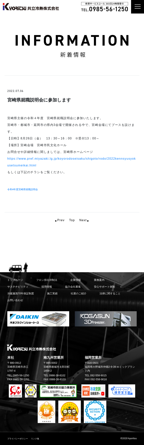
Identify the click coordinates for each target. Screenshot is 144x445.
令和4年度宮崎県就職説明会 (22, 189)
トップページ (15, 279)
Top (72, 220)
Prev (60, 220)
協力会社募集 (73, 286)
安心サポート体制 (104, 286)
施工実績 (52, 293)
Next (83, 220)
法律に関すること (110, 293)
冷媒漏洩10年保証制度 (20, 293)
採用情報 (46, 286)
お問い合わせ (15, 300)
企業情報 (75, 279)
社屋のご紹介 (78, 293)
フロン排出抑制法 (46, 279)
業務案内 (99, 279)
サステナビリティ (17, 286)
